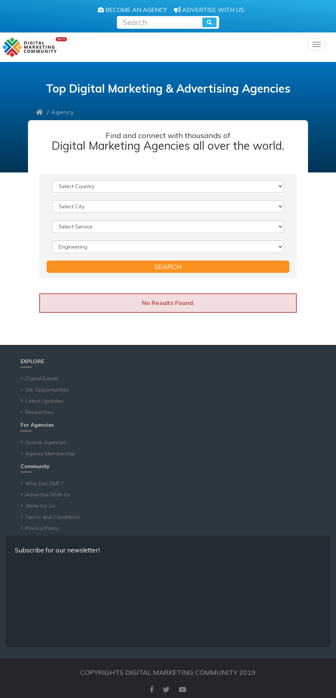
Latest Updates (44, 401)
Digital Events (42, 378)
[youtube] (182, 689)
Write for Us (40, 505)
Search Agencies (45, 442)
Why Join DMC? (44, 483)
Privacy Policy (42, 528)
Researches (39, 412)
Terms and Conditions (52, 517)
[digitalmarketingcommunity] (34, 47)
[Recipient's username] (160, 21)
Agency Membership (50, 453)
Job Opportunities (47, 389)
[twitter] (166, 689)
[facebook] (151, 689)
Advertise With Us (47, 494)
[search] (209, 22)
